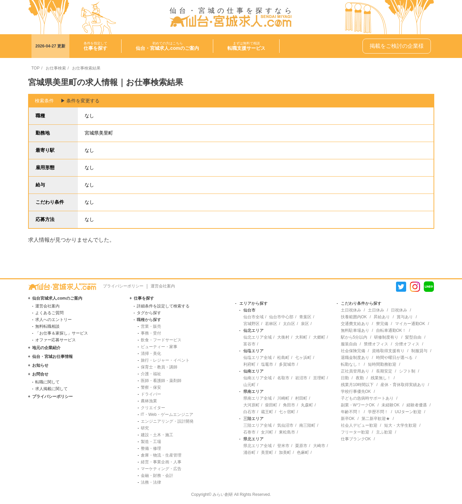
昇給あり (382, 317)
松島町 (283, 357)
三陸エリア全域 (257, 425)
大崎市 (319, 445)
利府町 (249, 364)
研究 (145, 428)
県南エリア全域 (257, 398)
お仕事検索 (56, 68)
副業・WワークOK (358, 405)
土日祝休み (351, 310)
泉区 (305, 323)
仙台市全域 (253, 317)
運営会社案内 (163, 286)
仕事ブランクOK (356, 439)
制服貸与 (419, 350)
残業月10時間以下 (357, 384)
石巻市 (249, 432)
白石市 (249, 411)
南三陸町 (307, 425)
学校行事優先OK (356, 391)
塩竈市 (267, 364)
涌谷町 (249, 452)
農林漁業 (149, 401)
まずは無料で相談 (246, 46)
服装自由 (349, 344)
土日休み (376, 310)
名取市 (283, 378)
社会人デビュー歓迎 (359, 425)
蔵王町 (267, 411)
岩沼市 (301, 378)
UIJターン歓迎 (408, 411)
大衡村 (283, 337)
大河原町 (251, 405)
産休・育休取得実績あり (402, 384)
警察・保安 (151, 387)
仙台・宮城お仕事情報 (52, 356)
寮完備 (382, 323)
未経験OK (390, 405)
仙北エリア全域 (257, 337)
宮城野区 (251, 323)
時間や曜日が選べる (394, 357)
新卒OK (348, 418)
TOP (35, 68)
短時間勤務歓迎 (382, 364)
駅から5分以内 (354, 337)
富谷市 (249, 344)
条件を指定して (95, 46)
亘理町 (319, 378)
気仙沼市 (285, 425)
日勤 (345, 378)
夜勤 (360, 378)
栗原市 (301, 445)
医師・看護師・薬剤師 (161, 380)
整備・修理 (151, 448)
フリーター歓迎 (355, 432)
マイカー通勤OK (410, 323)
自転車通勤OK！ (391, 330)
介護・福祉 (151, 373)
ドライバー (151, 394)
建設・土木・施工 (157, 434)
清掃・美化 (151, 353)
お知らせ (40, 365)
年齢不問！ (351, 411)
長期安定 (384, 371)
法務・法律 (151, 482)
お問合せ (40, 374)
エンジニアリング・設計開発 (167, 421)
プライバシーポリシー (123, 286)
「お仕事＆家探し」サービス (61, 333)
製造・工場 (151, 441)
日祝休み (399, 310)
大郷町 (319, 337)
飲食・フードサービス (161, 340)
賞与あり (405, 317)
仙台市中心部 (281, 317)
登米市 (283, 445)
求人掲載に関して (51, 388)
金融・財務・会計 (157, 475)
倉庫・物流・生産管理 (161, 455)
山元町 (249, 384)
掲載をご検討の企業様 (397, 46)
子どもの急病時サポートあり (367, 398)
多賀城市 (287, 364)
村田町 (301, 398)
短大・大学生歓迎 (400, 425)
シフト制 (407, 371)
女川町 (267, 432)
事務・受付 (151, 333)
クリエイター (153, 407)
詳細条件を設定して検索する (163, 306)
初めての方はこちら (167, 46)
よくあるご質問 (49, 312)
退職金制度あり (355, 357)
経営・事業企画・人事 (161, 462)
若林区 (271, 323)
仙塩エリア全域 (257, 357)
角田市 (289, 405)
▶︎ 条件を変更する (80, 100)
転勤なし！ (351, 364)
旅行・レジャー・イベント (165, 360)
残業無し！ (381, 378)
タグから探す (149, 312)
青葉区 (305, 317)
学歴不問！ (378, 411)
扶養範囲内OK (354, 317)
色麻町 (303, 452)
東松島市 (287, 432)
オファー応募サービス (55, 340)
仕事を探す (144, 298)
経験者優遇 (416, 405)
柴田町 (271, 405)
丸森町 (307, 405)
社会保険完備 (353, 350)
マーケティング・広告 (161, 468)
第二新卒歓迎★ (375, 418)
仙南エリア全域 (257, 378)
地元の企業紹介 (46, 347)
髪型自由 (413, 337)
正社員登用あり (355, 371)
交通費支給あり (355, 323)
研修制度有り (386, 337)
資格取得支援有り (388, 350)
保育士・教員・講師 (159, 367)
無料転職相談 (47, 326)
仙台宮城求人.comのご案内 (57, 298)
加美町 (285, 452)
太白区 (289, 323)
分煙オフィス (407, 344)
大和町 (301, 337)
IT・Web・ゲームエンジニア (167, 414)
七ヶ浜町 (303, 357)
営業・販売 (151, 326)
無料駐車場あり (355, 330)
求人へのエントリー (53, 319)
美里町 (267, 452)
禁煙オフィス (376, 344)
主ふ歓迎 (384, 432)
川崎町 (283, 398)
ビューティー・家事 (159, 346)
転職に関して (47, 382)
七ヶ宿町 (287, 411)
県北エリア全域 (257, 445)
